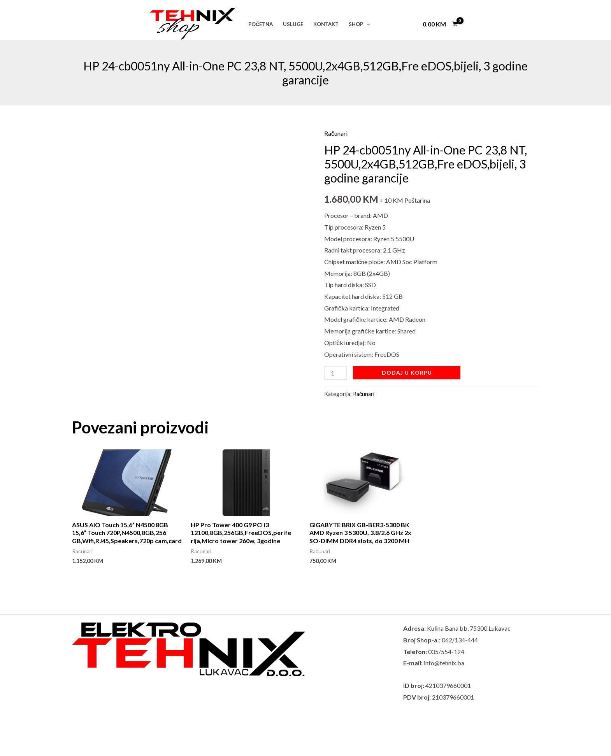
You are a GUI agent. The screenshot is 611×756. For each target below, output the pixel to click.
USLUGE (293, 24)
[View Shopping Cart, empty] (440, 24)
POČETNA (260, 24)
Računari (336, 133)
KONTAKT (326, 24)
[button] (366, 24)
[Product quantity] (335, 373)
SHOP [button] (359, 24)
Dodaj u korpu (407, 372)
